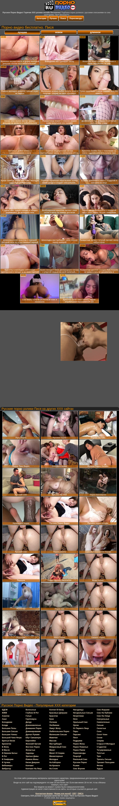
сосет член (102, 734)
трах (99, 756)
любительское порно (59, 731)
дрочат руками (33, 734)
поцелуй (77, 756)
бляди (5, 725)
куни (51, 719)
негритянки (78, 716)
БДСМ (5, 710)
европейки (31, 741)
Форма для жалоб (62, 794)
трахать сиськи (104, 759)
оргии (76, 725)
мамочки (53, 738)
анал (4, 719)
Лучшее (53, 18)
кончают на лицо (34, 769)
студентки (101, 747)
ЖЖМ (4, 713)
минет (52, 750)
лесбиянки (54, 725)
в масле (6, 750)
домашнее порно (34, 728)
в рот (4, 756)
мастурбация (55, 744)
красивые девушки (58, 713)
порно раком (79, 750)
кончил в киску (56, 710)
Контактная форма (44, 794)
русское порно (80, 762)
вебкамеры (7, 765)
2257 (74, 794)
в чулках (6, 762)
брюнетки (6, 744)
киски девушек (33, 762)
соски (99, 738)
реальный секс (80, 759)
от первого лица (81, 728)
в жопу (5, 747)
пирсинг (77, 734)
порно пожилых (80, 747)
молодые (53, 759)
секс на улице (103, 716)
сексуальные (103, 719)
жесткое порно (33, 747)
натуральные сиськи (83, 713)
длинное (95, 32)
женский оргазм (33, 744)
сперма (100, 741)
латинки (53, 722)
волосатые (31, 710)
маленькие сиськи (58, 734)
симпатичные (103, 722)
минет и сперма (56, 753)
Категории (41, 18)
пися (75, 738)
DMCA (81, 794)
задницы (30, 753)
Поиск (63, 18)
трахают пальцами (105, 762)
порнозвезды (79, 753)
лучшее (22, 32)
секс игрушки (103, 710)
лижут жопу (55, 728)
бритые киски (8, 741)
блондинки (7, 722)
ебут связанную (33, 738)
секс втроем (79, 769)
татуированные (104, 750)
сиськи (100, 725)
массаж (53, 741)
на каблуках (55, 762)
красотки (53, 716)
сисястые (101, 728)
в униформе (7, 759)
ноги (75, 719)
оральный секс (80, 722)
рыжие (76, 765)
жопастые (30, 750)
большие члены (9, 734)
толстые (101, 753)
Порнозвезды (75, 18)
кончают (30, 765)
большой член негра (12, 738)
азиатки (5, 716)
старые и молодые (106, 744)
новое (59, 32)
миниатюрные (56, 756)
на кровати (54, 765)
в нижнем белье (10, 753)
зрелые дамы (32, 756)
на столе (53, 769)
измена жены (32, 759)
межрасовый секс (57, 747)
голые (29, 716)
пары (75, 731)
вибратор (6, 769)
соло (99, 731)
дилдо (29, 722)
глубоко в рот (32, 713)
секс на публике (104, 713)
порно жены (79, 744)
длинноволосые (33, 725)
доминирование (33, 731)
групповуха (31, 719)
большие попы (9, 728)
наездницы (78, 710)
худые (100, 769)
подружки (77, 741)
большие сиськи (10, 731)
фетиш (100, 765)
